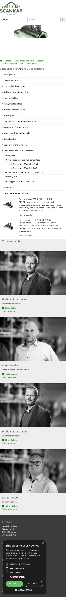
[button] (24, 590)
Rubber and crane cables (14, 110)
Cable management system (16, 193)
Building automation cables (16, 92)
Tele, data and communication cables (20, 121)
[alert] (24, 567)
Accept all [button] (14, 584)
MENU (5, 20)
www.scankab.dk (9, 535)
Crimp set (10, 156)
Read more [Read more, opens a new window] (25, 558)
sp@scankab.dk (10, 506)
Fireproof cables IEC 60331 (15, 86)
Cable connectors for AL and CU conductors (25, 172)
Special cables (10, 139)
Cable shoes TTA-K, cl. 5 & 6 (25, 168)
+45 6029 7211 (9, 311)
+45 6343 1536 (9, 377)
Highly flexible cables (13, 104)
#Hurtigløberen (10, 74)
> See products (25, 215)
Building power (10, 115)
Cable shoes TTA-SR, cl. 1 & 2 (25, 164)
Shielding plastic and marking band (19, 181)
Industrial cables (11, 98)
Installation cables (12, 80)
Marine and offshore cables (16, 127)
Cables (8, 61)
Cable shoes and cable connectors (30, 61)
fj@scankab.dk (9, 308)
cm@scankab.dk (10, 374)
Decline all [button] (34, 584)
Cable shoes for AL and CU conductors (20, 63)
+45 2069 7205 (9, 509)
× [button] (43, 543)
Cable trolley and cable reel (15, 145)
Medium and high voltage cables (18, 133)
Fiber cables (9, 187)
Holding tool (11, 176)
